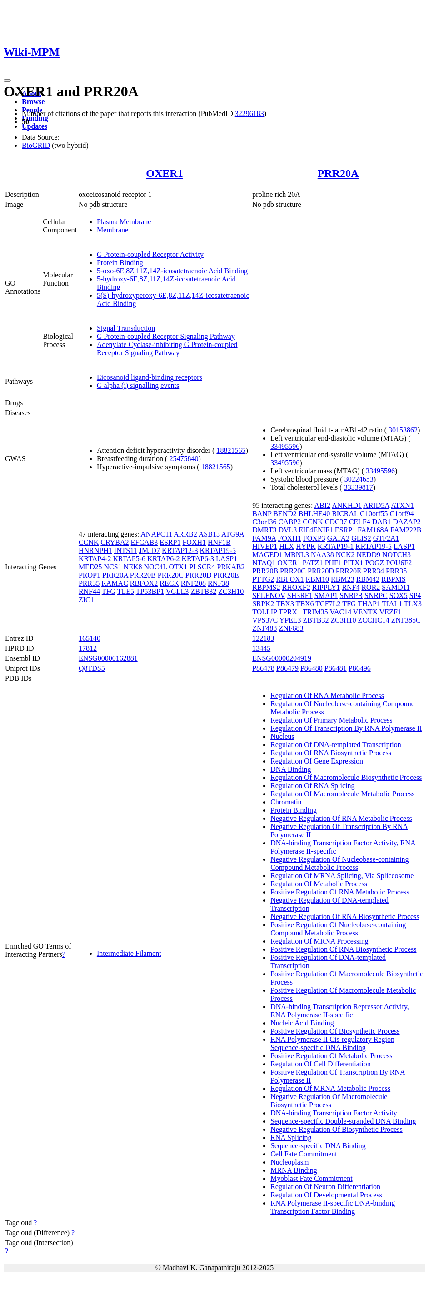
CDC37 (336, 522)
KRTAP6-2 (163, 559)
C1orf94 (402, 513)
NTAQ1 (263, 563)
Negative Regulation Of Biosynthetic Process (336, 1129)
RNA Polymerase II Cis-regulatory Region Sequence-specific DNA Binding (332, 1043)
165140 (89, 638)
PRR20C (171, 575)
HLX (286, 546)
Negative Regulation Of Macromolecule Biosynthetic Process (328, 1101)
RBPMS (393, 579)
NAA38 (322, 554)
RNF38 (218, 583)
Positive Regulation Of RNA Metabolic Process (339, 892)
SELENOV (268, 595)
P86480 (311, 668)
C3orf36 (264, 522)
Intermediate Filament (129, 953)
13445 (261, 648)
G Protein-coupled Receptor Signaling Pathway (166, 336)
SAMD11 (396, 587)
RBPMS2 (266, 587)
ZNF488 (264, 628)
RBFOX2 (144, 583)
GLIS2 (361, 538)
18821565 (230, 450)
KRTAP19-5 (218, 550)
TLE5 (125, 591)
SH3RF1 (300, 595)
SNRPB (351, 595)
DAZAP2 (407, 522)
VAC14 (340, 612)
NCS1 (112, 567)
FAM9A (264, 538)
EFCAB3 (144, 542)
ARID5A (376, 505)
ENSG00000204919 (281, 658)
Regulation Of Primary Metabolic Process (331, 720)
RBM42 (368, 579)
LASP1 (226, 559)
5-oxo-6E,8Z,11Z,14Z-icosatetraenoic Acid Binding (172, 271)
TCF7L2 (327, 604)
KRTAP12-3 (180, 550)
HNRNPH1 (95, 550)
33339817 (358, 487)
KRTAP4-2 (95, 559)
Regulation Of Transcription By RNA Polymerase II (346, 728)
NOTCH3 (396, 554)
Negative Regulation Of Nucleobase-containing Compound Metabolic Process (339, 863)
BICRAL (345, 513)
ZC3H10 (231, 591)
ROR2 (370, 587)
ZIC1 (86, 599)
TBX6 (305, 604)
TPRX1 (290, 612)
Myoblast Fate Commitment (311, 1178)
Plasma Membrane (124, 222)
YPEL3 (290, 620)
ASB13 (209, 534)
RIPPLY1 (326, 587)
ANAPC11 (156, 534)
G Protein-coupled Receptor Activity (150, 254)
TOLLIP (264, 612)
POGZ (374, 563)
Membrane (112, 230)
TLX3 (413, 604)
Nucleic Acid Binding (302, 1023)
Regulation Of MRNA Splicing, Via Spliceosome (342, 875)
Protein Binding (120, 262)
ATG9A (232, 534)
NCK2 (345, 554)
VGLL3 (177, 591)
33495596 (284, 446)
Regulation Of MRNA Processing (319, 941)
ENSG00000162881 (108, 658)
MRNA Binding (293, 1170)
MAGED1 (267, 554)
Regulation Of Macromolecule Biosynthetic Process (346, 777)
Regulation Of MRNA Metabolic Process (330, 1088)
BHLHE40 (314, 513)
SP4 (415, 595)
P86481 (335, 668)
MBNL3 (296, 554)
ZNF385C (406, 620)
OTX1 (178, 567)
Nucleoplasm (289, 1162)
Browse (33, 101)
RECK (169, 583)
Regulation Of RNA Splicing (312, 785)
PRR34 (373, 571)
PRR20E (226, 575)
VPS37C (265, 620)
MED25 (90, 567)
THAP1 (369, 604)
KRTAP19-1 (336, 546)
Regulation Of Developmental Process (326, 1195)
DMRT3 (264, 530)
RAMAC (114, 583)
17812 (88, 648)
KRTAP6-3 (198, 559)
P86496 (360, 668)
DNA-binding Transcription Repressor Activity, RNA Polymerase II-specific (339, 1011)
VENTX (365, 612)
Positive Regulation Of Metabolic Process (331, 1056)
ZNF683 (291, 628)
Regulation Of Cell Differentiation (320, 1064)
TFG (108, 591)
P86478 (263, 668)
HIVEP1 (264, 546)
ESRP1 (170, 542)
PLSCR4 (202, 567)
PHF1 (333, 563)
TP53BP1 (150, 591)
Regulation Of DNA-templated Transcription (335, 744)
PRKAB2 (230, 567)
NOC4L (155, 567)
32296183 (249, 113)
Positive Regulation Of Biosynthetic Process (334, 1031)
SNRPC (376, 595)
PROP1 (89, 575)
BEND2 (285, 513)
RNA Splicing (290, 1137)
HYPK (306, 546)
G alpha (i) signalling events (138, 385)
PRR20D (198, 575)
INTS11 (125, 550)
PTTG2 (263, 579)
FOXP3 (314, 538)
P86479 (287, 668)
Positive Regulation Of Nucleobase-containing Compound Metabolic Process (338, 929)
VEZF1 (390, 612)
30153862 (403, 430)
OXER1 (164, 173)
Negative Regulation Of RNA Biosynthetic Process (344, 916)
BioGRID (36, 145)
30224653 (359, 479)
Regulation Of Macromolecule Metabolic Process (342, 794)
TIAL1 (392, 604)
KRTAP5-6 (129, 559)
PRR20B (143, 575)
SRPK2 (263, 604)
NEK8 (133, 567)
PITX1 (354, 563)
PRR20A (338, 173)
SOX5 (398, 595)
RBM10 (317, 579)
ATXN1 (402, 505)
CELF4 (359, 522)
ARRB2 (185, 534)
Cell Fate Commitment (303, 1154)
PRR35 (89, 583)
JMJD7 (149, 550)
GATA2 (338, 538)
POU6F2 (399, 563)
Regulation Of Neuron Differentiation (325, 1186)
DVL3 (287, 530)
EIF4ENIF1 (316, 530)
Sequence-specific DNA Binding (318, 1146)
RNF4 (350, 587)
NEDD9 (368, 554)
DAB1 (381, 522)
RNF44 (89, 591)
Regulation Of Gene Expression (316, 761)
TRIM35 (315, 612)
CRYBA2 (114, 542)
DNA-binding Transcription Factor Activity (333, 1113)
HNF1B (219, 542)
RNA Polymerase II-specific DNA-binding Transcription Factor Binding (332, 1207)
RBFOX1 (290, 579)
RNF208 (193, 583)
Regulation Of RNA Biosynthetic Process (330, 753)
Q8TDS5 (92, 668)
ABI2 (322, 505)
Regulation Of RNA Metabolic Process (327, 695)
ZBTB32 (203, 591)
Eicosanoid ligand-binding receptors (149, 377)
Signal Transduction (126, 328)
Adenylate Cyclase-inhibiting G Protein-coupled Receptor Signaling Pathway (167, 349)
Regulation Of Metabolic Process (318, 884)
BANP (261, 513)
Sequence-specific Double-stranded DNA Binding (343, 1121)
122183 (263, 638)
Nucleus (282, 736)
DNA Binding (290, 769)
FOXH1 (194, 542)
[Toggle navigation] (7, 80)
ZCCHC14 (373, 620)
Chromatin (285, 802)
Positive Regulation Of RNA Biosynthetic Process (343, 949)
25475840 (183, 458)
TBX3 (285, 604)
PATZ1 (313, 563)
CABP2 (289, 522)
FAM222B (405, 530)
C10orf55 (374, 513)
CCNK (89, 542)
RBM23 (342, 579)
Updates (34, 126)
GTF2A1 (386, 538)
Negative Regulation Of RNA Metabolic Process (341, 818)
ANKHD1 (347, 505)
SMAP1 (326, 595)
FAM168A (373, 530)
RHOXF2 (296, 587)
